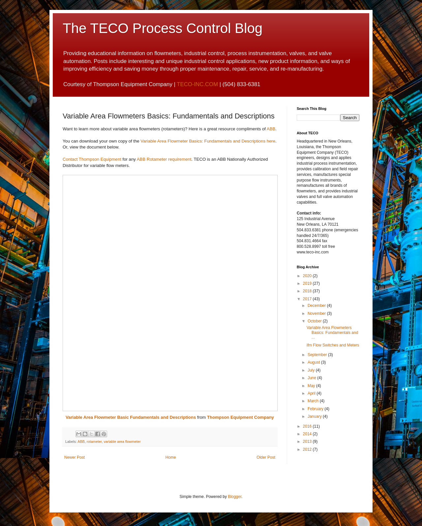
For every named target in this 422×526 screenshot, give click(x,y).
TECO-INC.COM (197, 84)
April (312, 393)
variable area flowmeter (122, 442)
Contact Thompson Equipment (92, 159)
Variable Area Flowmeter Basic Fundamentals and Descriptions (131, 417)
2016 (308, 426)
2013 (308, 441)
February (316, 409)
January (315, 416)
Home (171, 457)
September (318, 354)
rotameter (94, 442)
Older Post (265, 457)
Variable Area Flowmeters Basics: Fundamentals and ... (332, 332)
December (317, 305)
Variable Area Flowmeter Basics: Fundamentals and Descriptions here (207, 141)
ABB (271, 128)
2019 (308, 283)
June (312, 378)
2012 (308, 449)
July (312, 370)
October (315, 321)
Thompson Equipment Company (240, 417)
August (314, 362)
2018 (308, 291)
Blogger (234, 496)
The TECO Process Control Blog (162, 28)
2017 (308, 299)
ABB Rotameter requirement (164, 159)
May (312, 385)
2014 (308, 434)
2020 (308, 276)
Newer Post (74, 457)
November (317, 313)
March (314, 401)
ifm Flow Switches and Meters (333, 345)
